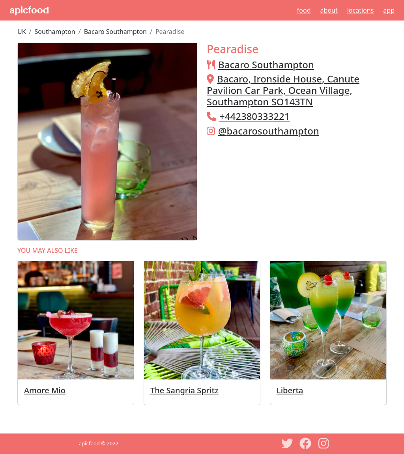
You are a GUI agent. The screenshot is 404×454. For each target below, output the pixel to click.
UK (21, 31)
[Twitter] (287, 443)
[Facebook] (305, 443)
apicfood (29, 10)
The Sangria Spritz (184, 390)
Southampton (55, 31)
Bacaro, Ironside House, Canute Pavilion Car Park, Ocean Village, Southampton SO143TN (283, 90)
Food (304, 10)
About (329, 10)
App (389, 10)
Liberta (290, 390)
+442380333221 (254, 116)
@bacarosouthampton (268, 130)
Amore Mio (44, 390)
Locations (360, 10)
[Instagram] (323, 443)
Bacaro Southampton (115, 31)
